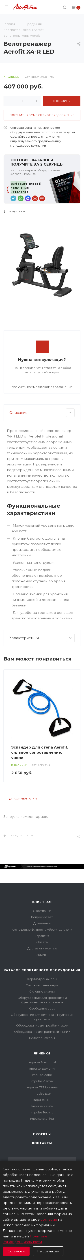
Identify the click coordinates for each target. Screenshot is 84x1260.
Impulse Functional (42, 1062)
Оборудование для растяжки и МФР (42, 1031)
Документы (42, 923)
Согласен (16, 1251)
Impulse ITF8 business (42, 1087)
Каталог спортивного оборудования (42, 970)
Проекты (42, 1134)
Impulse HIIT (42, 1100)
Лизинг (42, 954)
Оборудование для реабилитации (42, 1025)
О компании (42, 911)
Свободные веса (42, 1008)
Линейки (42, 1053)
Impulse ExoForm (42, 1068)
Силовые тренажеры (42, 985)
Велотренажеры (42, 1038)
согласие (49, 1219)
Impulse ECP (42, 1093)
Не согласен (48, 1251)
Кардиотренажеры (42, 979)
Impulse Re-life (42, 1106)
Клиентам (42, 902)
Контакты (42, 1143)
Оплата (42, 942)
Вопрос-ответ (42, 917)
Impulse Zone (42, 1075)
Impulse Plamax (42, 1081)
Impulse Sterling (42, 1118)
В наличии (12, 77)
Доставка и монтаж (42, 948)
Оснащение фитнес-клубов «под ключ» (42, 929)
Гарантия (42, 936)
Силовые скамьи (42, 991)
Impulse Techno (42, 1112)
